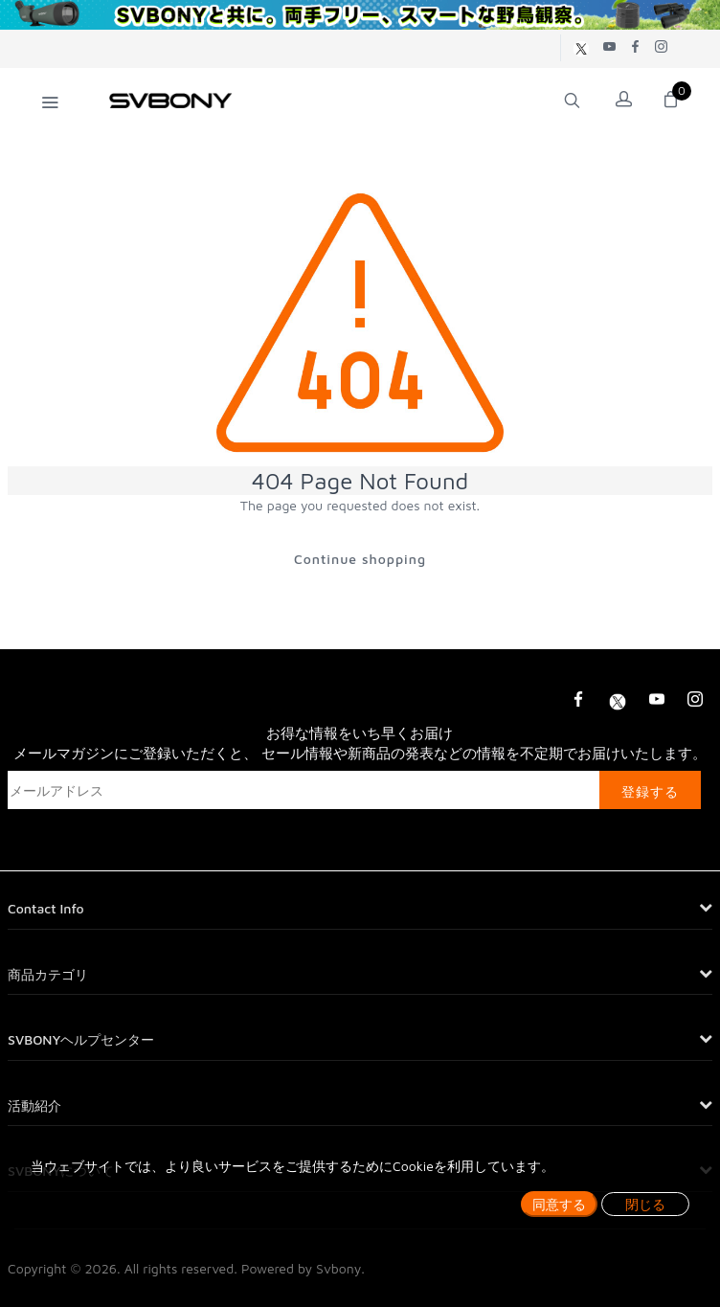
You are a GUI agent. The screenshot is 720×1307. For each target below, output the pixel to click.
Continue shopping (360, 559)
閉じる (645, 1204)
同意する (559, 1204)
